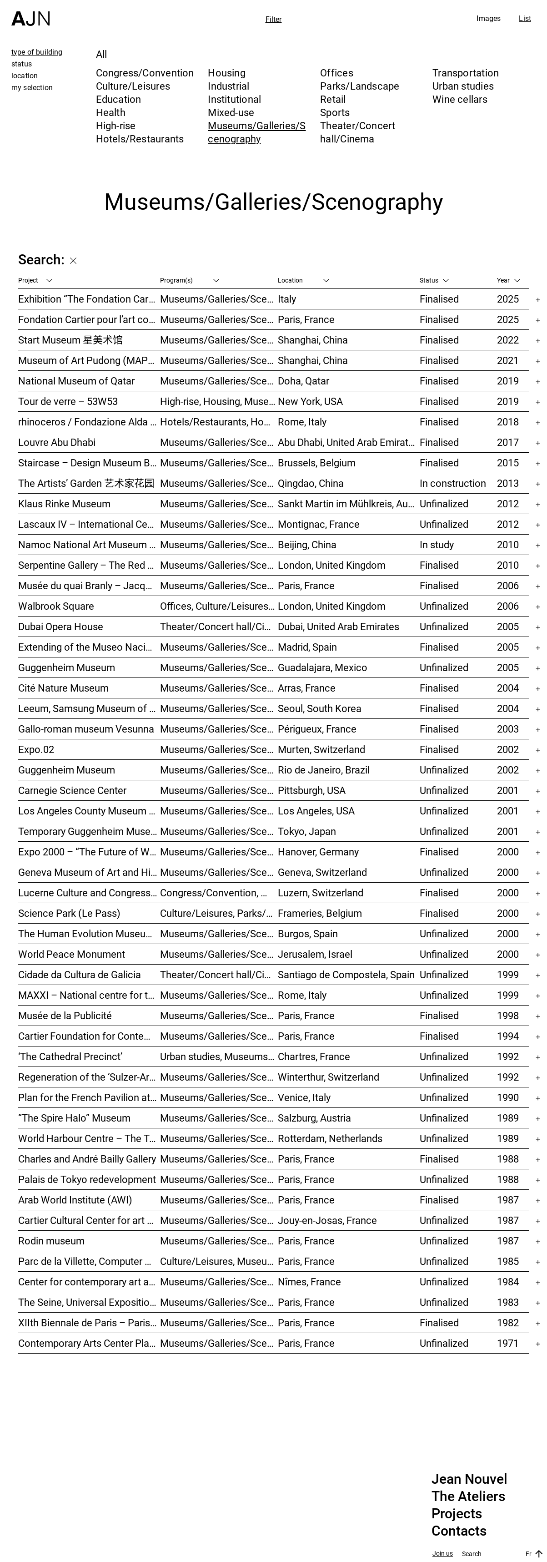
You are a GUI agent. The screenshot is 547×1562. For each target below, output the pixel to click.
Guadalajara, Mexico (322, 667)
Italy (287, 298)
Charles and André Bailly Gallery (87, 1158)
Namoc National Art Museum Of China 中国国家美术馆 (89, 544)
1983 (508, 1302)
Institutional (234, 99)
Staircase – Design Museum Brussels (89, 462)
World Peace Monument (71, 953)
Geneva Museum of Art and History (89, 872)
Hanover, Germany (318, 851)
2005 (508, 626)
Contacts (459, 1531)
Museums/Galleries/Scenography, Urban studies (219, 1138)
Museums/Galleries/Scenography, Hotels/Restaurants (219, 646)
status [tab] (21, 64)
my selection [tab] (32, 87)
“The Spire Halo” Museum (74, 1117)
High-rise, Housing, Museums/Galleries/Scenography (219, 401)
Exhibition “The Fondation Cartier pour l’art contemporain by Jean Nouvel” (89, 298)
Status (434, 280)
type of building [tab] (37, 52)
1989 (508, 1117)
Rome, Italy (302, 421)
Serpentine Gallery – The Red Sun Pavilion (89, 564)
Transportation (465, 72)
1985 (508, 1261)
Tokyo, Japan (307, 831)
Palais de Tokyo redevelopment (87, 1179)
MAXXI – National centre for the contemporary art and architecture (89, 994)
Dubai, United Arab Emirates (338, 626)
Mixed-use (231, 112)
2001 (508, 790)
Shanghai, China (313, 339)
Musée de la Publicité (65, 1015)
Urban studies (463, 85)
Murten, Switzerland (321, 749)
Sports (335, 112)
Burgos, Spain (308, 933)
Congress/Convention (145, 72)
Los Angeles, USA (316, 810)
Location (303, 280)
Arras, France (307, 687)
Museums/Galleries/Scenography (257, 132)
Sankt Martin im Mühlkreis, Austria (349, 503)
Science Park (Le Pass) (69, 913)
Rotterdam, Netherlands (330, 1138)
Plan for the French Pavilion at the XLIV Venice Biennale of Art (89, 1097)
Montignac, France (319, 524)
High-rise (116, 125)
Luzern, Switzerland (320, 892)
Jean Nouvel (469, 1479)
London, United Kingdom (332, 564)
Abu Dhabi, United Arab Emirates (348, 442)
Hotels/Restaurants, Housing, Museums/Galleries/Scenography (219, 421)
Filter (274, 19)
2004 (508, 687)
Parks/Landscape (359, 85)
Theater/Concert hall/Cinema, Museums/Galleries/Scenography (219, 626)
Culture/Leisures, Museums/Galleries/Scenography (219, 1261)
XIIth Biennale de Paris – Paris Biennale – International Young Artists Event (89, 1322)
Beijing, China (307, 544)
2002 (508, 749)
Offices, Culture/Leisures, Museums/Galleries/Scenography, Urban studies (219, 605)
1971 (508, 1343)
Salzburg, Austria (314, 1117)
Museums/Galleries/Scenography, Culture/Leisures (219, 1281)
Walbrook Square (56, 605)
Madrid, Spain (307, 646)
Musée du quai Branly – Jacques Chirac (89, 585)
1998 (508, 1015)
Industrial (228, 85)
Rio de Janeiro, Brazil (324, 769)
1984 (508, 1281)
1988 (508, 1158)
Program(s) (189, 280)
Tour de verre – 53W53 (68, 401)
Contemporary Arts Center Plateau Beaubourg (89, 1343)
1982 (508, 1322)
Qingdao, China (311, 483)
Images (489, 18)
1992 (508, 1056)
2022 (508, 339)
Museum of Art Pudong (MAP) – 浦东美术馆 (89, 360)
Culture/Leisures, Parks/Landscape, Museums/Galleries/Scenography (219, 913)
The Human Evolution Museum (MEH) (89, 933)
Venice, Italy (304, 1097)
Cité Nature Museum (63, 687)
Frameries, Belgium (320, 913)
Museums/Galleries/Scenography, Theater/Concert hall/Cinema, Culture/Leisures (219, 790)
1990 (508, 1097)
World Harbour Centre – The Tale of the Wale (89, 1138)
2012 (508, 503)
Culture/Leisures (133, 85)
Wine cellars (459, 99)
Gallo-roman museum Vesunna (86, 728)
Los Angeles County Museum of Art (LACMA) (89, 810)
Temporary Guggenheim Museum (89, 831)
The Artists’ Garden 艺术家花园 (86, 483)
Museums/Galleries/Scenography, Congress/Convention (219, 953)
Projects (457, 1513)
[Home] (30, 13)
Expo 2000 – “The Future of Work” (89, 851)
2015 (508, 462)
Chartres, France (314, 1056)
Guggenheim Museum (66, 667)
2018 (508, 421)
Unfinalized (444, 503)
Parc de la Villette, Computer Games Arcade (89, 1261)
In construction (453, 483)
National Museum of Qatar (76, 380)
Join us (442, 1553)
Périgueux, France (317, 728)
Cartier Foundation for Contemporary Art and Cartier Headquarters (89, 1035)
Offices (336, 72)
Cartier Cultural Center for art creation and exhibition (89, 1220)
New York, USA (310, 401)
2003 (508, 728)
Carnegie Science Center (72, 790)
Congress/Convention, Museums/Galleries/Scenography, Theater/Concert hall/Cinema (219, 892)
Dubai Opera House (60, 626)
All (101, 54)
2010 (508, 544)
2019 (508, 380)
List (525, 18)
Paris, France (306, 319)
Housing (227, 72)
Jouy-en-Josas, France (327, 1220)
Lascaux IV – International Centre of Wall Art (89, 524)
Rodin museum (51, 1240)
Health (110, 112)
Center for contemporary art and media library (89, 1281)
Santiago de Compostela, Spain (346, 974)
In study (437, 544)
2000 (508, 851)
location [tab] (24, 76)
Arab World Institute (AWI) (75, 1199)
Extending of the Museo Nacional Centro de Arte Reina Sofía (89, 646)
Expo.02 (36, 749)
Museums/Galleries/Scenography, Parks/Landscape (219, 524)
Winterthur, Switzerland (328, 1076)
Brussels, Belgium (317, 462)
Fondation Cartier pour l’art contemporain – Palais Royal (89, 319)
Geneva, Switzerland (322, 872)
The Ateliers (468, 1496)
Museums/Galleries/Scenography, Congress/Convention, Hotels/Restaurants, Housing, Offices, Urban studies (219, 1076)
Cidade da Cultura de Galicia (79, 974)
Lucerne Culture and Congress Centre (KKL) (89, 892)
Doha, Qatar (303, 380)
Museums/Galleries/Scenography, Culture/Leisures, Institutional (219, 1343)
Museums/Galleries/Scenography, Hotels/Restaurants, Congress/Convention (219, 933)
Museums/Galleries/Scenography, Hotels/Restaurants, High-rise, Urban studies (219, 483)
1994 (508, 1035)
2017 (508, 442)
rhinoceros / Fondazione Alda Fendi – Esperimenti (89, 421)
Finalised (439, 298)
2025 (508, 298)
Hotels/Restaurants (140, 138)
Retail (333, 99)
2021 (508, 360)
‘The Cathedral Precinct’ (70, 1056)
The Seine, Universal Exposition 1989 (89, 1302)
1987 (508, 1199)
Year (508, 280)
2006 (508, 585)
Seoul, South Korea (319, 708)
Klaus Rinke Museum (64, 503)
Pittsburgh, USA (312, 790)
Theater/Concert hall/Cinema (357, 132)
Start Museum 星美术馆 (70, 339)
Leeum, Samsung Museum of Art (89, 708)
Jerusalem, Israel (315, 953)
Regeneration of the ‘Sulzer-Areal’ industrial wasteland (89, 1076)
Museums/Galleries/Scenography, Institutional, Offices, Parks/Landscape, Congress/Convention (219, 585)
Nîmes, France (309, 1281)
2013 (508, 483)
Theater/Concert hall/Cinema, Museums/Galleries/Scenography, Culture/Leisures (219, 974)
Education (118, 99)
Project (35, 280)
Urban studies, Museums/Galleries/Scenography (219, 1056)
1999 (508, 974)
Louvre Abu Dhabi (56, 442)
